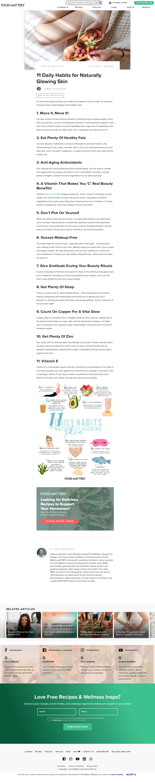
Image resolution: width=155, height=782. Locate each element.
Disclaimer (61, 766)
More (145, 7)
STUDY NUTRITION (144, 3)
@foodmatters (15, 650)
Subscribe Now (77, 726)
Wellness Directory (121, 752)
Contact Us (88, 752)
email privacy (56, 720)
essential (52, 194)
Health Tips (57, 66)
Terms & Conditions (76, 766)
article (45, 66)
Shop (130, 7)
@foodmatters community (60, 650)
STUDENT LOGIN (117, 3)
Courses (61, 7)
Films (114, 7)
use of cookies (117, 774)
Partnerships (102, 752)
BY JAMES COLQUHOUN (62, 549)
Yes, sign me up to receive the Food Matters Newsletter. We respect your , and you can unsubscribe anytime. (78, 719)
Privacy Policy (92, 766)
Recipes (78, 7)
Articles (59, 752)
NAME (42, 712)
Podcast (97, 7)
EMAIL (84, 712)
